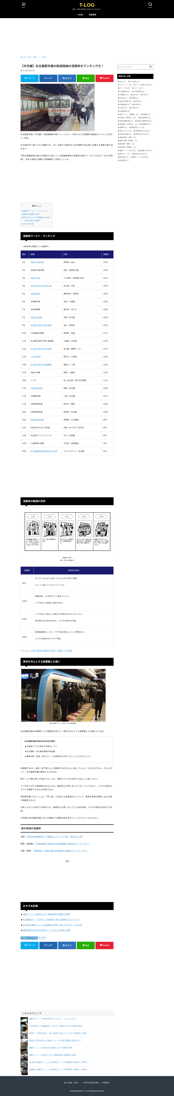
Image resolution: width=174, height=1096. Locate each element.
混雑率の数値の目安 (30, 214)
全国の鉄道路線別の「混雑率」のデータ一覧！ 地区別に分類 (54, 837)
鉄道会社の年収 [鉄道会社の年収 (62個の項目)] (140, 154)
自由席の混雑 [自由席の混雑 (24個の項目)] (125, 134)
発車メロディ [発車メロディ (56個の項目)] (125, 131)
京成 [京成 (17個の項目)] (145, 95)
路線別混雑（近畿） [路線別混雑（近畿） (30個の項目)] (128, 137)
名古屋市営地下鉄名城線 (41, 325)
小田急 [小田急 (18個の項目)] (123, 108)
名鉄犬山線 (35, 278)
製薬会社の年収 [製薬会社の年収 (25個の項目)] (142, 134)
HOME (80, 15)
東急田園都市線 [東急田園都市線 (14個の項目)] (126, 121)
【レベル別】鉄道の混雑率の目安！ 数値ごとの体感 (48, 651)
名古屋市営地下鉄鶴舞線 (41, 365)
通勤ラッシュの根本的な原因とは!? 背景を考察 (50, 1048)
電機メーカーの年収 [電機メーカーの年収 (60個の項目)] (141, 157)
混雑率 (43, 938)
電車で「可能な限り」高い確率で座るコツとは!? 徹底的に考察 (57, 1033)
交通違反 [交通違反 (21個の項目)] (124, 95)
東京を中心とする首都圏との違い (36, 217)
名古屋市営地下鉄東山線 (41, 286)
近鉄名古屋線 (36, 317)
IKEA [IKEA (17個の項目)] (123, 81)
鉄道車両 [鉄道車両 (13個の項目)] (124, 157)
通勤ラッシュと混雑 (30, 938)
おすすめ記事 (27, 224)
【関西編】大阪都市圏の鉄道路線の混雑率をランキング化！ (61, 851)
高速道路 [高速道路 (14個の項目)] (124, 160)
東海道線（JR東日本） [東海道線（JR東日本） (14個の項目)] (128, 124)
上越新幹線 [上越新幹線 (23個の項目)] (125, 91)
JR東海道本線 (36, 388)
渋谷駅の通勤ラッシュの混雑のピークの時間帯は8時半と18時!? (58, 1062)
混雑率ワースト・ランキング (34, 211)
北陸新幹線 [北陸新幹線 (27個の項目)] (125, 104)
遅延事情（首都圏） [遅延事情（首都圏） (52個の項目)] (128, 147)
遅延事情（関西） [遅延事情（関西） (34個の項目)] (127, 144)
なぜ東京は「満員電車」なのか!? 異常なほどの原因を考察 (55, 1026)
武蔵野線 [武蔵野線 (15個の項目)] (145, 124)
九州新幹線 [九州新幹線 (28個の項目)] (139, 91)
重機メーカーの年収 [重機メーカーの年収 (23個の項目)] (128, 150)
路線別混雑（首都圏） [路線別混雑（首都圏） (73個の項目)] (128, 141)
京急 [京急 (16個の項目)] (135, 95)
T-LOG (87, 5)
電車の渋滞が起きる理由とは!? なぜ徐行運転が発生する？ (55, 1040)
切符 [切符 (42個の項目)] (138, 101)
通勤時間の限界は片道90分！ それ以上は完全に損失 (47, 930)
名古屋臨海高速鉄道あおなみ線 (44, 451)
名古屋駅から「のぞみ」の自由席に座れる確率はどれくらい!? (51, 919)
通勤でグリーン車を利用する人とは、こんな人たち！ (53, 1019)
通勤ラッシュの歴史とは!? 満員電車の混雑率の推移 (46, 914)
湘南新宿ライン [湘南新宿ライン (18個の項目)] (137, 127)
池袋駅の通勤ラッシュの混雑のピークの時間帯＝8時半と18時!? (58, 1069)
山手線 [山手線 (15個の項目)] (134, 108)
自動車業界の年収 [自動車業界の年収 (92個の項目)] (142, 131)
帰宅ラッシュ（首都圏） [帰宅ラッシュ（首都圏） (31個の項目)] (129, 114)
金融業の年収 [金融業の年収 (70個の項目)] (146, 150)
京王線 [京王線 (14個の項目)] (123, 98)
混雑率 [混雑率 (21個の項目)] (123, 127)
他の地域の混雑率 (32, 221)
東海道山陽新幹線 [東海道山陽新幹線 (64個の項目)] (144, 121)
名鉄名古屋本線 (37, 262)
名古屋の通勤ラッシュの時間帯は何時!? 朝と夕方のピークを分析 (52, 925)
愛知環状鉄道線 (37, 420)
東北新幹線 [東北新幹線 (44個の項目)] (145, 118)
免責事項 (92, 15)
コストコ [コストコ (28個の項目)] (138, 88)
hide (38, 206)
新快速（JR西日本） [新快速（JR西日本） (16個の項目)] (128, 118)
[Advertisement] (87, 36)
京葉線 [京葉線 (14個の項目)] (134, 98)
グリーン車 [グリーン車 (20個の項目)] (125, 88)
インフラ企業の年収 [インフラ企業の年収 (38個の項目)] (143, 85)
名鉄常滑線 (35, 294)
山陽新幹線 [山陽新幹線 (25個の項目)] (125, 111)
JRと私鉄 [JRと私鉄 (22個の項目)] (134, 81)
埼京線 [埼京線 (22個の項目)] (137, 104)
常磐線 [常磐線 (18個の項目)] (146, 114)
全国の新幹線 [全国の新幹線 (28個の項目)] (125, 101)
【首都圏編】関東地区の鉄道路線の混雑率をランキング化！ (63, 844)
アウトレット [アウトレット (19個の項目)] (125, 85)
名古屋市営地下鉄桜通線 (41, 349)
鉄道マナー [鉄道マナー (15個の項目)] (125, 154)
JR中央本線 (36, 357)
